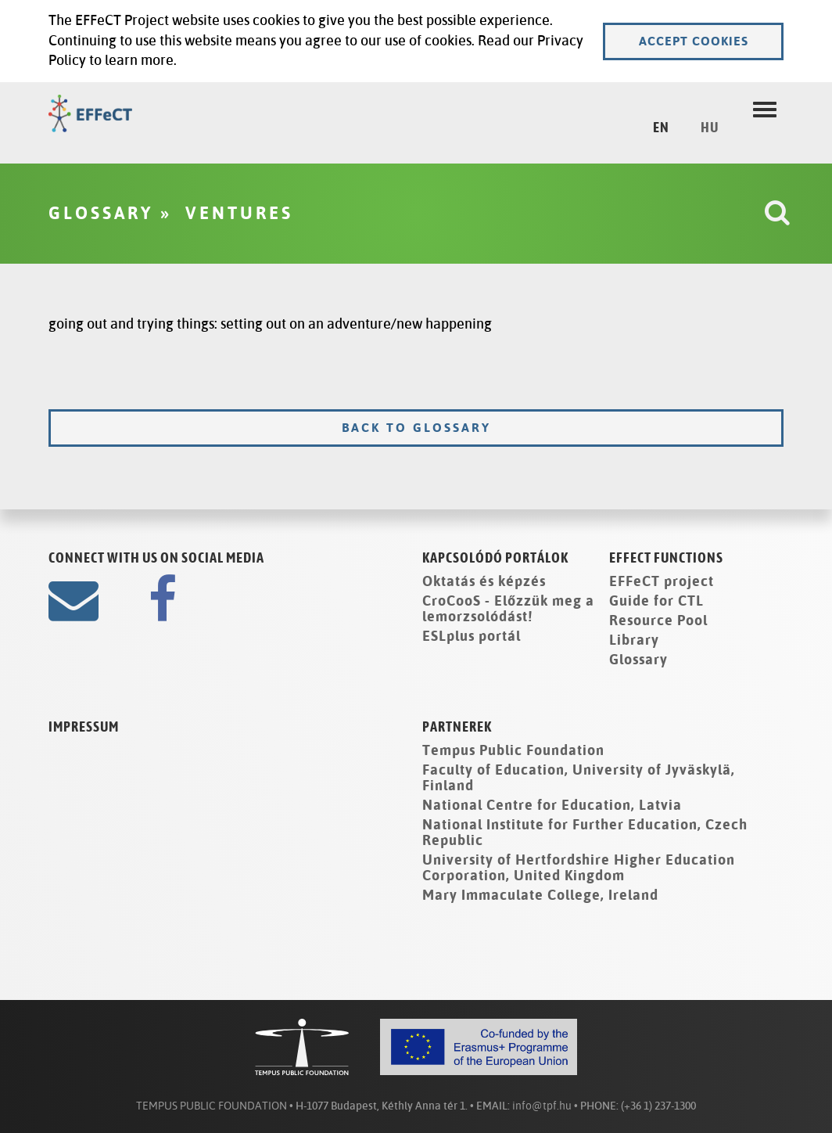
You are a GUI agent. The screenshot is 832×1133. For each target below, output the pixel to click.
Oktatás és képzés (484, 581)
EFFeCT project (661, 581)
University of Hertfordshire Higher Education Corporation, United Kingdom (578, 868)
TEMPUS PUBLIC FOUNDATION (211, 1106)
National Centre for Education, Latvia (552, 805)
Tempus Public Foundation (513, 750)
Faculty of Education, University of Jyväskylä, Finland (578, 778)
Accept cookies (693, 41)
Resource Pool (658, 620)
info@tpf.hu (542, 1106)
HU (710, 128)
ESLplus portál (471, 636)
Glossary (638, 659)
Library (634, 640)
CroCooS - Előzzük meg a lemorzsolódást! (508, 609)
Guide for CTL (656, 601)
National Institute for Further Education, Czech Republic (585, 833)
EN (661, 128)
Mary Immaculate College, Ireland (540, 895)
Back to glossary (416, 428)
